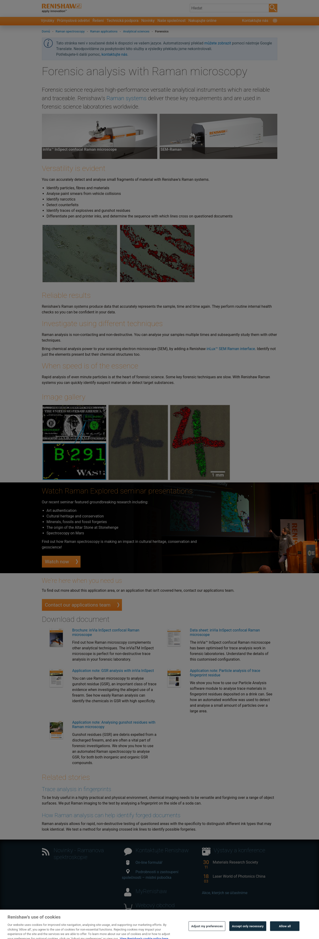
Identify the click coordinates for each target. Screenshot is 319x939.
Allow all (285, 933)
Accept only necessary (247, 933)
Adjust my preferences (207, 933)
